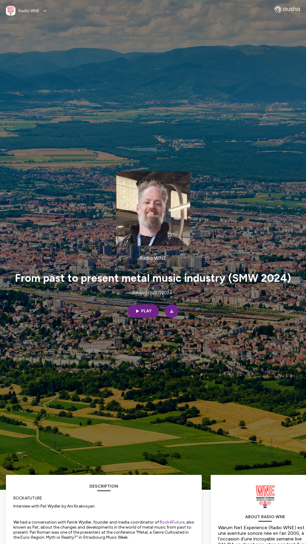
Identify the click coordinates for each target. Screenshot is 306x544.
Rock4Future (172, 522)
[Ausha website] (287, 9)
